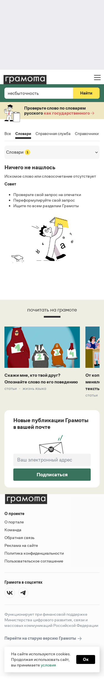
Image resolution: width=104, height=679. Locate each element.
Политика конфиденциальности (34, 553)
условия (48, 665)
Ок (85, 659)
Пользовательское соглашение (33, 561)
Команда (12, 529)
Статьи (10, 388)
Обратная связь (19, 537)
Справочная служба (52, 133)
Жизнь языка (34, 388)
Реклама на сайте (21, 545)
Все (7, 133)
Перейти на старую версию (43, 638)
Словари (23, 134)
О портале (14, 521)
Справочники (87, 133)
